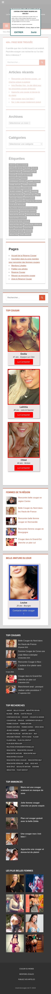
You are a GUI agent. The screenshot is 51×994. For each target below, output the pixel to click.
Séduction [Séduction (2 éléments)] (11, 770)
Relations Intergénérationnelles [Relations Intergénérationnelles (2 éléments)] (20, 747)
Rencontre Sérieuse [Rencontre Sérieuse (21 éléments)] (15, 763)
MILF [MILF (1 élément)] (35, 734)
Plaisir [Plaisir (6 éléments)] (36, 737)
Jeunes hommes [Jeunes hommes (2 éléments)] (13, 730)
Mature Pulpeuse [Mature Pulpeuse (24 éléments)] (14, 734)
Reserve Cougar (18, 272)
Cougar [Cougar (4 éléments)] (25, 717)
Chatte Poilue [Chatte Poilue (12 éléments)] (26, 714)
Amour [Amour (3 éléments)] (9, 710)
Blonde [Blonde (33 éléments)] (9, 714)
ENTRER (18, 32)
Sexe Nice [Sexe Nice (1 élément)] (34, 763)
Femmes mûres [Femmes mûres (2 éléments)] (27, 727)
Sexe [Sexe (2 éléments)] (27, 763)
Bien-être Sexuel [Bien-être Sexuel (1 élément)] (33, 710)
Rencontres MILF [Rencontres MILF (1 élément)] (35, 760)
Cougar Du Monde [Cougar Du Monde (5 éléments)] (37, 717)
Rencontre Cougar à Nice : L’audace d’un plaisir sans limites (30, 665)
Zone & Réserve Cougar (21, 279)
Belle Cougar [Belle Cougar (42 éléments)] (19, 710)
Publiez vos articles (19, 269)
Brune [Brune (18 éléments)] (16, 714)
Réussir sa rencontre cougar (23, 276)
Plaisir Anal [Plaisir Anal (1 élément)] (11, 740)
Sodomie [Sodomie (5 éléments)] (35, 767)
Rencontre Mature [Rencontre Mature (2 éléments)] (14, 753)
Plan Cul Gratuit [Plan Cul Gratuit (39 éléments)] (24, 740)
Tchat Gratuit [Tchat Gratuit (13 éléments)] (22, 770)
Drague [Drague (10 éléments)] (21, 720)
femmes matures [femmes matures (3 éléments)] (13, 727)
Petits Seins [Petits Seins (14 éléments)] (26, 737)
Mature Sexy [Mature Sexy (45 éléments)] (27, 734)
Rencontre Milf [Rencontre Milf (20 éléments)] (30, 753)
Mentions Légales (18, 266)
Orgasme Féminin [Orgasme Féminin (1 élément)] (13, 737)
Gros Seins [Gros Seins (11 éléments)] (39, 727)
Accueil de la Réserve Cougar (24, 256)
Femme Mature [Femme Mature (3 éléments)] (25, 724)
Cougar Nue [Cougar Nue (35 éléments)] (11, 720)
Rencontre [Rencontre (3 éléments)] (11, 750)
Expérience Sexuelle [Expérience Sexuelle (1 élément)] (34, 720)
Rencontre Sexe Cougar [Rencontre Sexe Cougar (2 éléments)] (16, 760)
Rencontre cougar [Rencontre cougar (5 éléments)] (25, 750)
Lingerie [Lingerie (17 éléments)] (31, 730)
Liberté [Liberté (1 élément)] (24, 730)
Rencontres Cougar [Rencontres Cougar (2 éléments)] (15, 757)
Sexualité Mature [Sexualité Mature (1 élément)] (23, 767)
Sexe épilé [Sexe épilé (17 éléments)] (11, 767)
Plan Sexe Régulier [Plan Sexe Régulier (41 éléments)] (14, 743)
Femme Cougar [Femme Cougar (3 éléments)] (12, 724)
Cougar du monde (26, 968)
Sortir (34, 32)
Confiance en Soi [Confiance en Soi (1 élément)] (13, 717)
